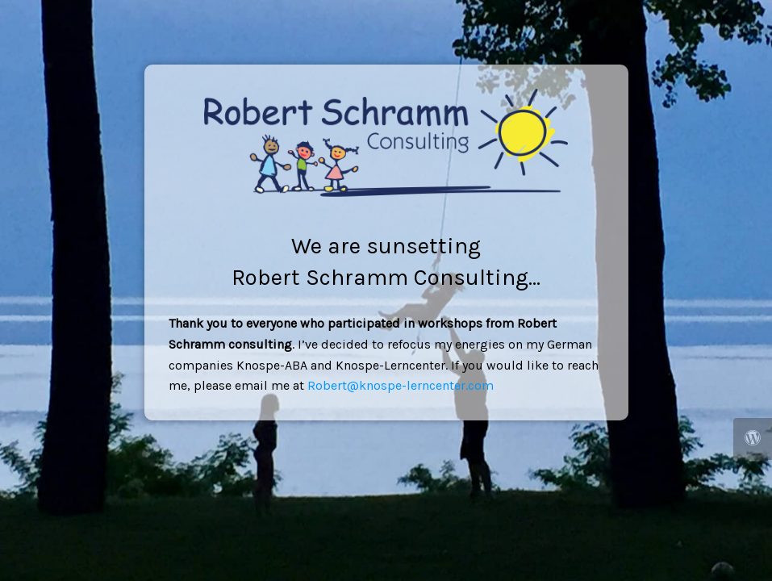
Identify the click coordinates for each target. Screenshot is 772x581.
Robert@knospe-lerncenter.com (400, 385)
